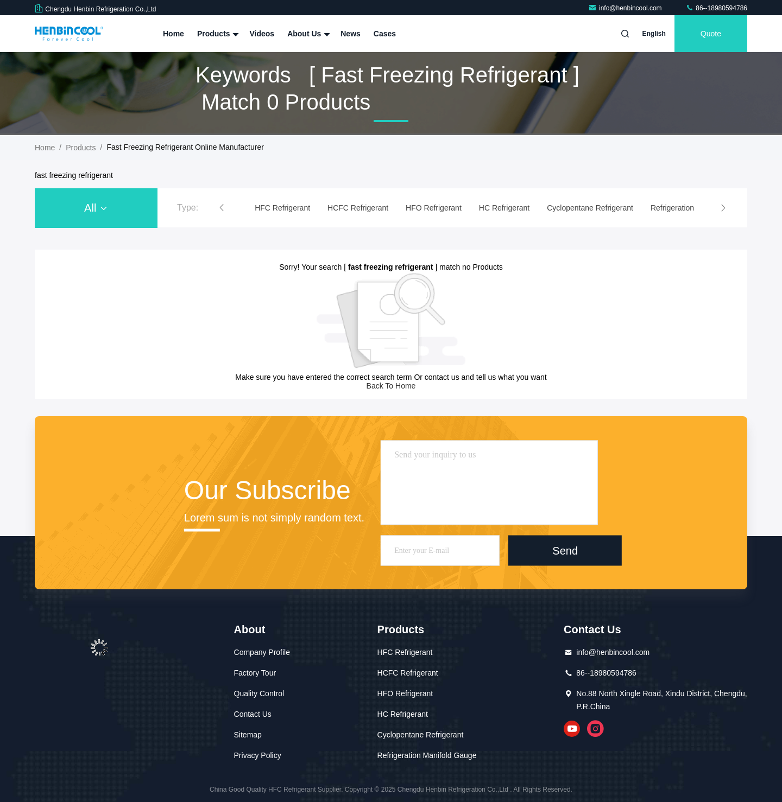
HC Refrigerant (402, 714)
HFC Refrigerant (405, 652)
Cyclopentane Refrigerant (420, 734)
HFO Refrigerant (405, 693)
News (350, 33)
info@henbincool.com (626, 8)
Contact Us (253, 714)
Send (565, 550)
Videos (261, 33)
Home (173, 33)
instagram (596, 729)
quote (711, 33)
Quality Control (259, 693)
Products (217, 33)
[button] (221, 207)
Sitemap (248, 734)
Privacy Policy (257, 755)
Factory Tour (255, 673)
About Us (307, 33)
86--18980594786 (716, 8)
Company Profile (262, 652)
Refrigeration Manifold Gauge (427, 755)
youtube (572, 729)
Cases (385, 33)
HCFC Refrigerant (407, 673)
